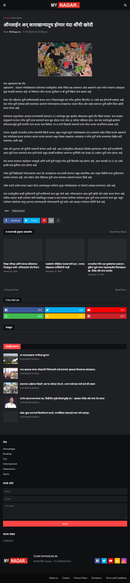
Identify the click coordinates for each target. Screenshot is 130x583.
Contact (66, 578)
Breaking (7, 453)
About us (53, 578)
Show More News (118, 231)
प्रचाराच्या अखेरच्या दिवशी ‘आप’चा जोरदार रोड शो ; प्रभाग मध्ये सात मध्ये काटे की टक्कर (57, 384)
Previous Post (11, 289)
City (5, 459)
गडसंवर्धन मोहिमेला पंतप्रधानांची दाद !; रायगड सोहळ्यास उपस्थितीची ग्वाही (65, 266)
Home (6, 17)
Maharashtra (16, 17)
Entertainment (10, 463)
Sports (6, 474)
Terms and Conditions (116, 578)
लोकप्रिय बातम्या (12, 346)
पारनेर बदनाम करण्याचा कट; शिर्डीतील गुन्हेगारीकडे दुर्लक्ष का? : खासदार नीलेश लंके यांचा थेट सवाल (62, 398)
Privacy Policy (80, 578)
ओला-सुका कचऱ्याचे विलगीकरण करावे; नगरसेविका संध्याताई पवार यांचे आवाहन (54, 412)
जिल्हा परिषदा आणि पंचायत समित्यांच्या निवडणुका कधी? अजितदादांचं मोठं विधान (21, 266)
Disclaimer (97, 578)
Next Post (120, 289)
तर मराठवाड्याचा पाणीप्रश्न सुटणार (34, 355)
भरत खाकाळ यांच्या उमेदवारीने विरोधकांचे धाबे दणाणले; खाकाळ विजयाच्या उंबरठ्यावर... (58, 369)
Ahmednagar (9, 448)
